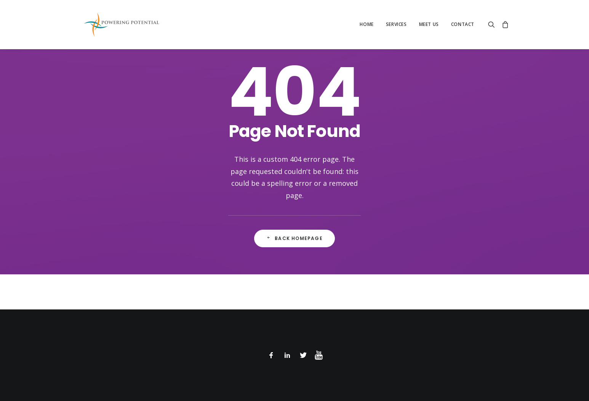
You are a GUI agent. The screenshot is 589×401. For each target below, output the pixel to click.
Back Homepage (294, 238)
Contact (462, 24)
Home (366, 24)
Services (396, 24)
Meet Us (429, 24)
